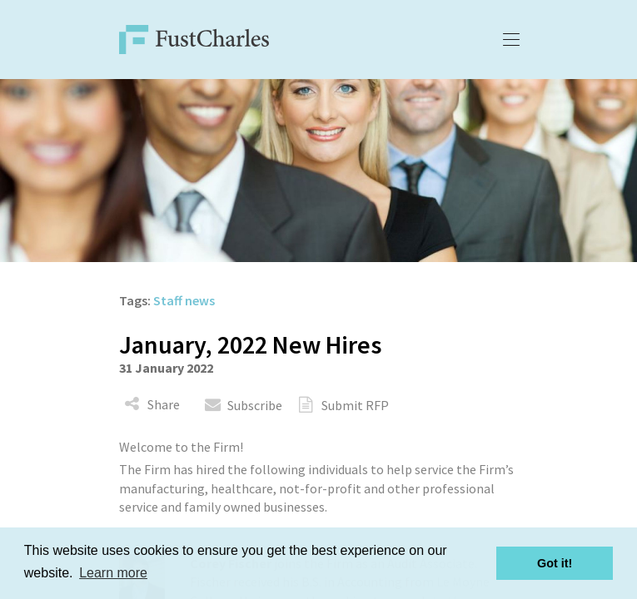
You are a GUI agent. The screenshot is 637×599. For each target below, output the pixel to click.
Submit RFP (355, 405)
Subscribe (254, 405)
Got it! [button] (554, 563)
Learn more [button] (113, 573)
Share (163, 404)
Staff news (184, 300)
